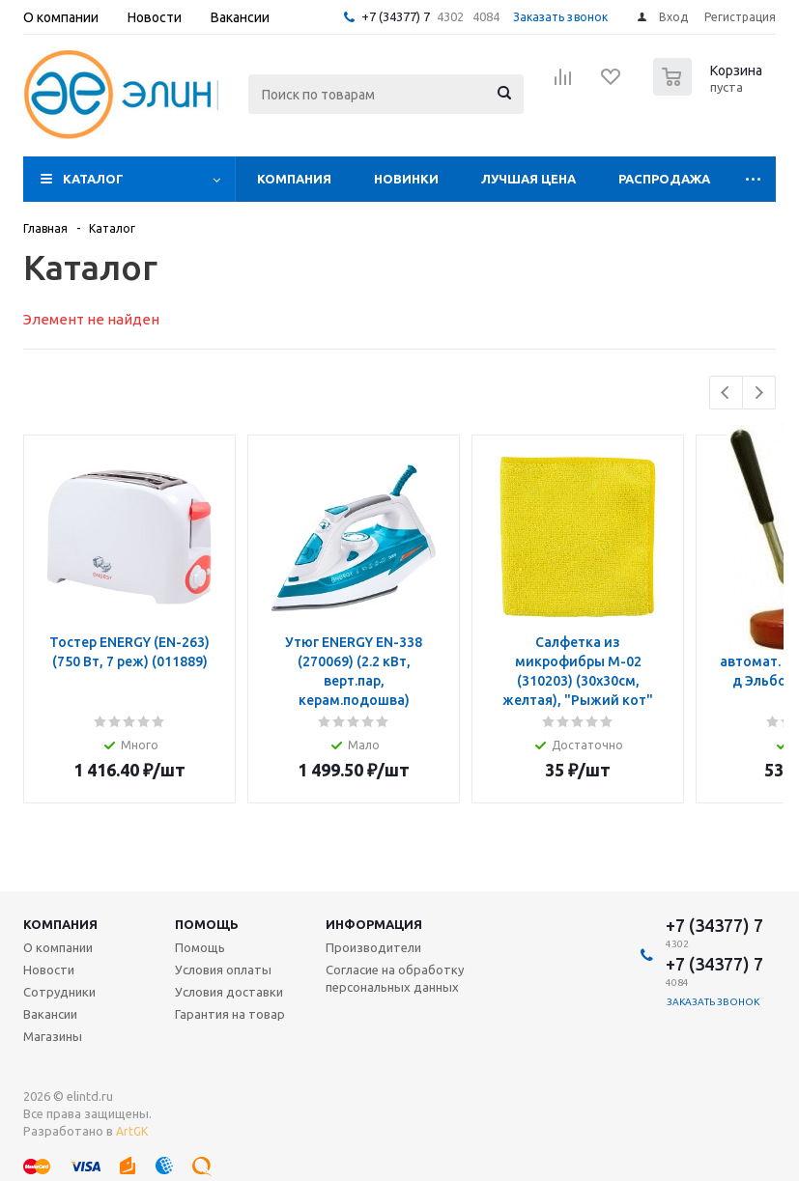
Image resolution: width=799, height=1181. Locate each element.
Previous (726, 392)
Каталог (93, 178)
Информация (374, 924)
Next (759, 392)
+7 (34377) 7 (395, 16)
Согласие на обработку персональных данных (395, 978)
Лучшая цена (528, 178)
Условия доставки (229, 991)
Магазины (52, 1036)
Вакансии (50, 1014)
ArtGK (132, 1131)
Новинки (406, 178)
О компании (58, 947)
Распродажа (664, 178)
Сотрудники (59, 991)
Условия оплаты (223, 969)
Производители (373, 947)
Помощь (207, 924)
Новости (48, 969)
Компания (294, 178)
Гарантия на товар (230, 1014)
